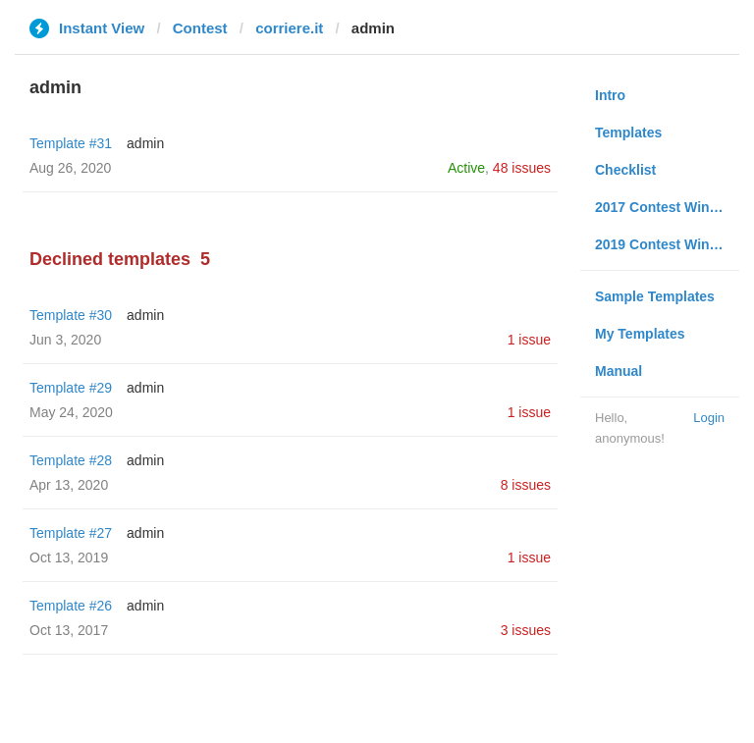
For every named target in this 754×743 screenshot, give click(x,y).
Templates (628, 132)
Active (466, 168)
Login (709, 417)
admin (145, 143)
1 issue (529, 339)
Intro (610, 95)
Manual (618, 371)
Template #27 (70, 533)
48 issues (522, 168)
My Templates (640, 334)
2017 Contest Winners (666, 207)
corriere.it (289, 28)
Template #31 (70, 143)
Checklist (625, 170)
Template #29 (70, 388)
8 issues (526, 485)
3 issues (526, 630)
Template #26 (70, 605)
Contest (200, 28)
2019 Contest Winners (666, 244)
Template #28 (70, 460)
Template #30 (70, 315)
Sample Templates (655, 296)
